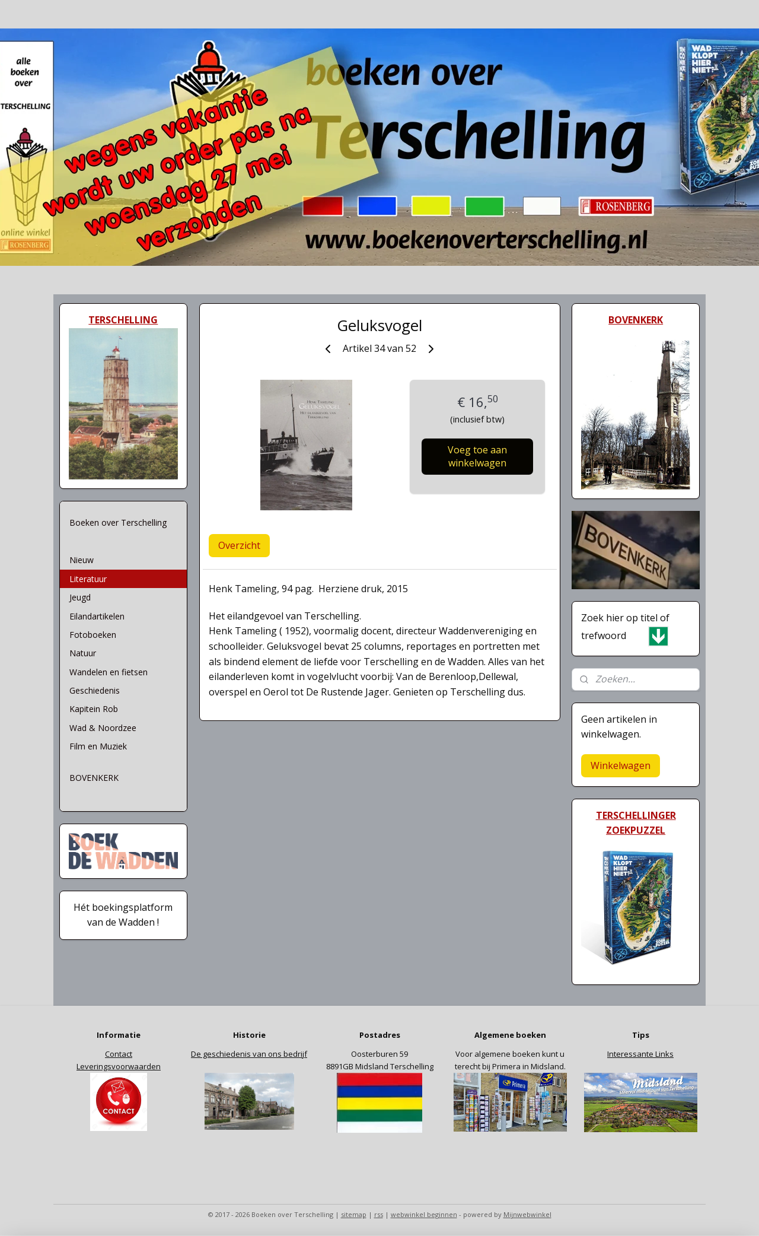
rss (378, 1214)
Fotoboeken (92, 634)
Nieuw (81, 559)
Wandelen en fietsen (108, 672)
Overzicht (239, 545)
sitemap (353, 1214)
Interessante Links (640, 1053)
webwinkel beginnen (424, 1214)
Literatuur (88, 578)
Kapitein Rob (93, 708)
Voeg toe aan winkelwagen (477, 456)
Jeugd (80, 597)
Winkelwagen (620, 765)
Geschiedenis (94, 690)
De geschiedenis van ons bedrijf (249, 1053)
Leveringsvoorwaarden (118, 1066)
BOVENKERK (94, 777)
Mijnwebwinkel (527, 1214)
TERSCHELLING (123, 319)
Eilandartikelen (97, 616)
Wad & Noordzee (102, 727)
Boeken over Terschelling (118, 522)
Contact (118, 1053)
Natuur (82, 653)
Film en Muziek (98, 746)
